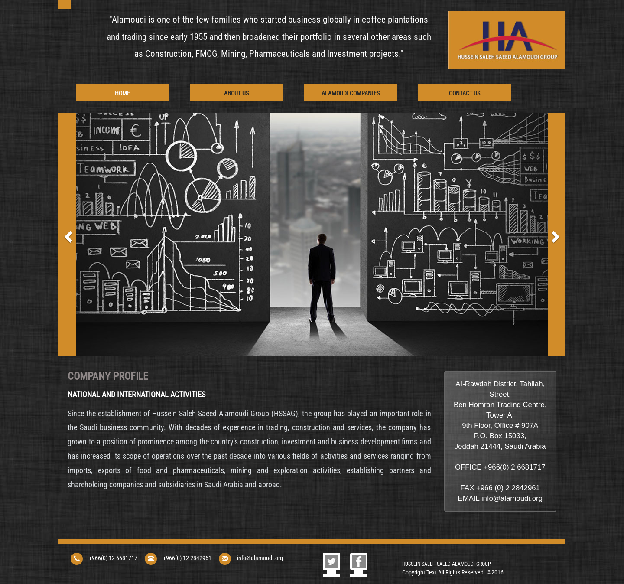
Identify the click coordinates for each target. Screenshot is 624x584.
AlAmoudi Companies (351, 93)
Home (122, 93)
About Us (236, 93)
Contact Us (464, 93)
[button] (67, 234)
